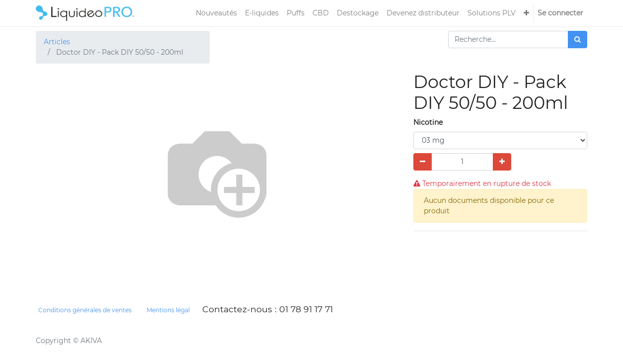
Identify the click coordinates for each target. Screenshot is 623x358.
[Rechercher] (577, 39)
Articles (57, 41)
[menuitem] (216, 13)
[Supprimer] (422, 162)
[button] (526, 13)
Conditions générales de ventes (85, 310)
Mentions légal (168, 310)
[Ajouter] (502, 162)
